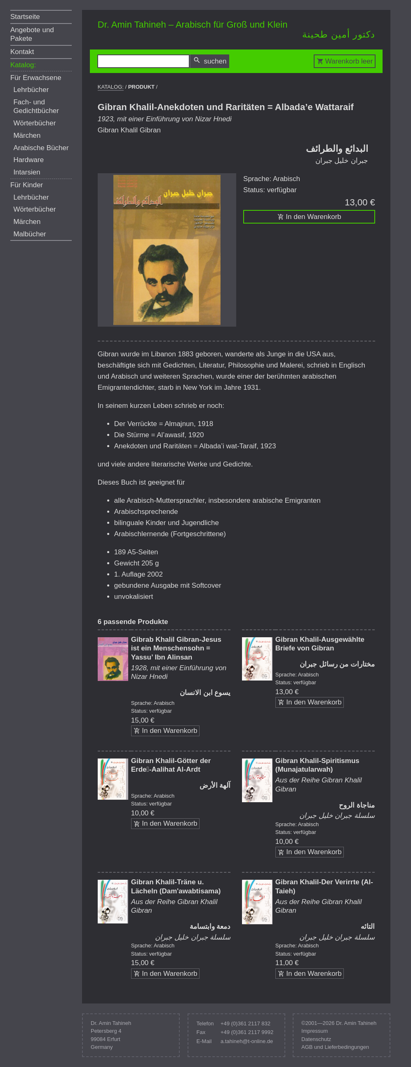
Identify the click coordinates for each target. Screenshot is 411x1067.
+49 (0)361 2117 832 (245, 1023)
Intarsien (26, 172)
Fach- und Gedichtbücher (36, 106)
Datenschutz (316, 1039)
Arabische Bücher (40, 148)
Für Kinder (26, 185)
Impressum (314, 1031)
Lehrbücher (31, 90)
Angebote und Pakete (32, 34)
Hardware (28, 160)
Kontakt (22, 52)
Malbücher (29, 234)
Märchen (26, 135)
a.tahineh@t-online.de (247, 1041)
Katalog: (23, 65)
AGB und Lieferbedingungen (335, 1047)
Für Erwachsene (35, 78)
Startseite (25, 17)
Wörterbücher (34, 123)
